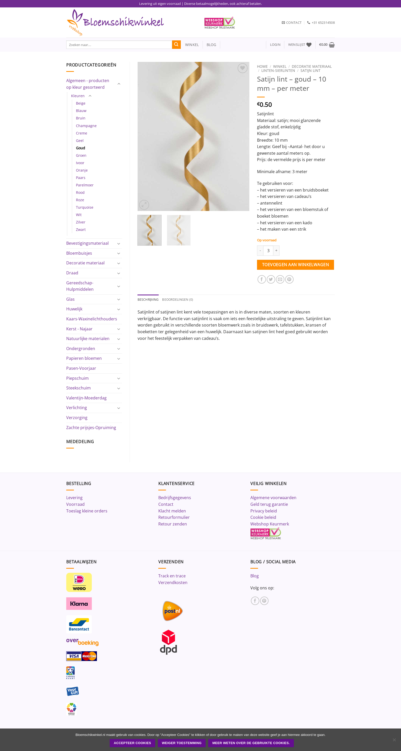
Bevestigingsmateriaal (87, 243)
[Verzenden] (176, 44)
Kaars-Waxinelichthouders (91, 319)
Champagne (86, 125)
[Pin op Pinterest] (289, 279)
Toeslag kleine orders (86, 511)
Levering (74, 497)
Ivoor (80, 162)
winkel (190, 44)
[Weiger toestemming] (394, 741)
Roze (80, 199)
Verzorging (76, 417)
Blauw (81, 110)
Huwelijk (74, 309)
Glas (70, 299)
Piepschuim (77, 378)
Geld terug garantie (269, 504)
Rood (80, 192)
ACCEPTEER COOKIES (132, 743)
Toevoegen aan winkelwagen (295, 264)
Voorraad (75, 504)
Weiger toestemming (182, 743)
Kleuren (78, 95)
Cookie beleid (263, 517)
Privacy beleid (263, 511)
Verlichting (76, 407)
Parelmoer (85, 185)
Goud (80, 147)
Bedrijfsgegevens (174, 497)
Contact (165, 504)
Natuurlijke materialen (87, 338)
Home (262, 66)
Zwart (81, 229)
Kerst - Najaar (79, 329)
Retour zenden (172, 524)
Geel (80, 140)
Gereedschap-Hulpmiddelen (80, 286)
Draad (72, 273)
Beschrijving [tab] (149, 299)
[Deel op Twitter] (271, 279)
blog (211, 44)
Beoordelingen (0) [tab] (180, 299)
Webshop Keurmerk (269, 524)
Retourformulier (174, 517)
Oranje (82, 170)
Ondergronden (80, 348)
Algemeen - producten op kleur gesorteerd (87, 84)
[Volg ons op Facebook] (255, 601)
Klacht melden (172, 511)
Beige (80, 103)
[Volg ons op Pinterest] (264, 601)
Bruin (80, 118)
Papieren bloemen (84, 358)
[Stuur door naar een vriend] (280, 279)
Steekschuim (78, 388)
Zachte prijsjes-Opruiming (91, 427)
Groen (81, 155)
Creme (81, 133)
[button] (275, 45)
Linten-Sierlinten (278, 70)
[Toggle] (119, 84)
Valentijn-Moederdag (86, 398)
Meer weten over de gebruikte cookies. (251, 743)
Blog (254, 576)
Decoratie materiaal (85, 263)
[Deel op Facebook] (262, 279)
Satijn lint (310, 70)
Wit (79, 214)
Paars (80, 177)
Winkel (279, 66)
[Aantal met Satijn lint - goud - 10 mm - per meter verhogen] (276, 250)
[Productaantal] (268, 250)
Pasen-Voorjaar (81, 368)
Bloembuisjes (79, 253)
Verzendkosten (172, 582)
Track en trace (172, 576)
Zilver (80, 222)
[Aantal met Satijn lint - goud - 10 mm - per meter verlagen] (260, 250)
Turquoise (84, 207)
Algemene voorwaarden (273, 497)
